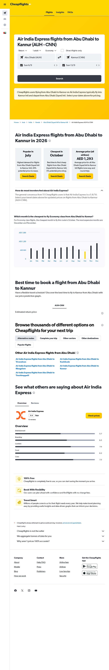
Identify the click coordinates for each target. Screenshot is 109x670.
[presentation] (49, 140)
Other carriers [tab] (69, 338)
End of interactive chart (17, 259)
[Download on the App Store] (89, 573)
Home (16, 122)
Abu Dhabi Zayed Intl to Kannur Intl (55, 122)
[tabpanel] (59, 244)
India (30, 122)
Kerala (37, 122)
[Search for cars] (5, 19)
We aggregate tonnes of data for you (61, 536)
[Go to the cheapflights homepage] (20, 4)
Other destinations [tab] (90, 338)
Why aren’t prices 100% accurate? (61, 541)
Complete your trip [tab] (48, 338)
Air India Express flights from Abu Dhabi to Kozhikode (79, 360)
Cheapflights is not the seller (61, 531)
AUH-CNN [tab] (59, 305)
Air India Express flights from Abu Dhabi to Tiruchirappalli (35, 374)
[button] (5, 4)
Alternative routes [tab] (26, 338)
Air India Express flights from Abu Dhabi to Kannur (79, 367)
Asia (23, 122)
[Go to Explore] (5, 25)
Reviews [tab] (35, 403)
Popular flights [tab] (24, 345)
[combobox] (51, 50)
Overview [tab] (22, 403)
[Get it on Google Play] (89, 566)
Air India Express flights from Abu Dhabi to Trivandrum (35, 360)
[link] (28, 176)
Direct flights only (74, 50)
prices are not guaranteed (72, 523)
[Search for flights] (5, 13)
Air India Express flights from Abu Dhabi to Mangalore (35, 367)
